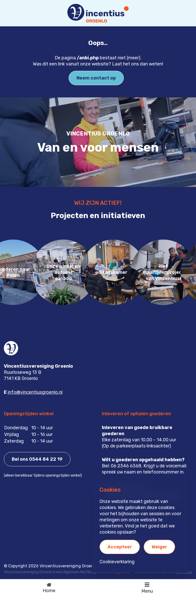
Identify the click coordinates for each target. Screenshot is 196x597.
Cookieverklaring (117, 562)
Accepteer (119, 547)
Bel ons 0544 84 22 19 (37, 459)
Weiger (159, 547)
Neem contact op (96, 78)
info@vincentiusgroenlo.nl (35, 392)
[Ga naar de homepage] (49, 588)
